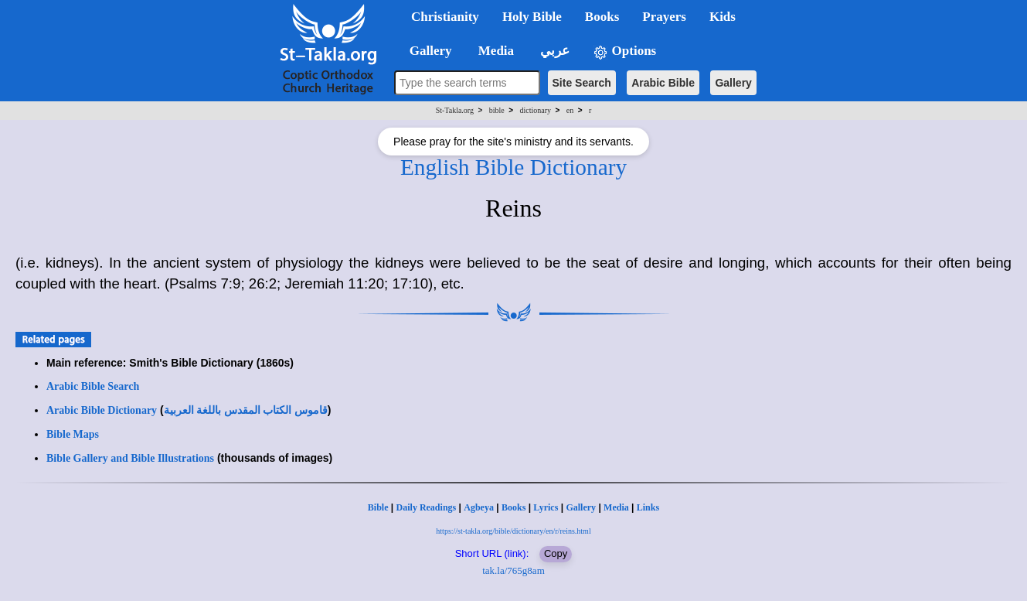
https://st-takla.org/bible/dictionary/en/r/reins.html (513, 531)
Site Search (582, 83)
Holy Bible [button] (532, 16)
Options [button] (624, 51)
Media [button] (495, 50)
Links (648, 507)
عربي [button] (553, 50)
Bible (378, 507)
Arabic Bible (663, 83)
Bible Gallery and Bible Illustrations (130, 458)
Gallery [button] (426, 50)
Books (513, 507)
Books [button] (602, 16)
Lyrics (545, 507)
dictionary (536, 110)
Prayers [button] (664, 16)
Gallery (733, 83)
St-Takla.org (455, 110)
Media (616, 507)
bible (497, 110)
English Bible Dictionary (513, 167)
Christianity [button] (445, 16)
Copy (555, 553)
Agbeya (479, 507)
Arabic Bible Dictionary (101, 410)
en (569, 110)
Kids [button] (722, 16)
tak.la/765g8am (513, 570)
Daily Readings (426, 507)
